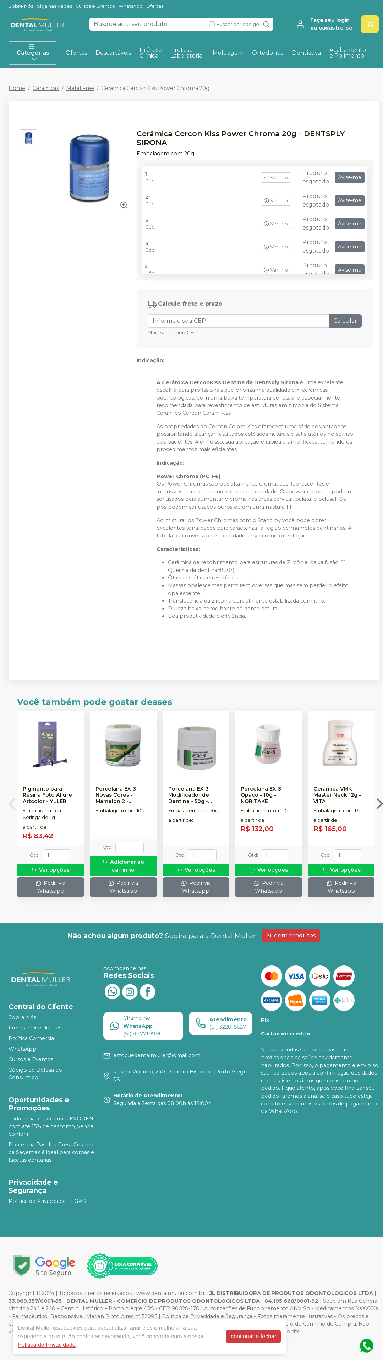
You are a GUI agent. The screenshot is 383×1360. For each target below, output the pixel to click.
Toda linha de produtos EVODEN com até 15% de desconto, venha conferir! (51, 1126)
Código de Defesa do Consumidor (35, 1074)
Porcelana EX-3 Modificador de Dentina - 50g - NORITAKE (188, 795)
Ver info (276, 177)
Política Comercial (32, 1038)
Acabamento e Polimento (347, 53)
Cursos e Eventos (95, 6)
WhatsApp (131, 6)
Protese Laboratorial (187, 53)
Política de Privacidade (47, 1345)
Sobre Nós (21, 6)
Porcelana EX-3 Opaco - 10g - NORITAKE (261, 795)
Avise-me (349, 177)
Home (17, 88)
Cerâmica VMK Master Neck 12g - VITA (337, 795)
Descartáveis (113, 52)
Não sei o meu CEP (173, 333)
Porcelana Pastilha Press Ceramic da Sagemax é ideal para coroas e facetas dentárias (51, 1152)
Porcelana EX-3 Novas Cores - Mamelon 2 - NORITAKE (115, 795)
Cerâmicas (46, 88)
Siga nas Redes (54, 6)
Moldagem (228, 52)
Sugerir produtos (291, 935)
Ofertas (154, 6)
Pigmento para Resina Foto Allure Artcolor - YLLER (47, 795)
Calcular (345, 320)
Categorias (33, 53)
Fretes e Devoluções (35, 1028)
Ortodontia (268, 52)
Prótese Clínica (150, 53)
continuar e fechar (253, 1336)
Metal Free (80, 88)
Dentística (306, 52)
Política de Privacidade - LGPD (47, 1201)
